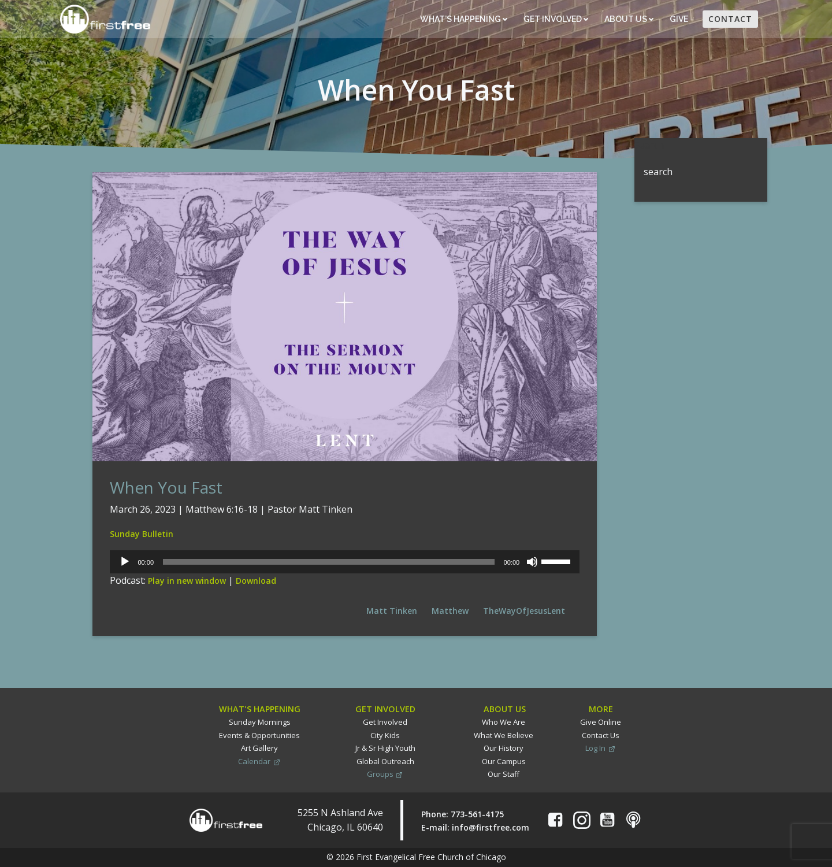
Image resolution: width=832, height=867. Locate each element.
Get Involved (555, 19)
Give (680, 19)
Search (649, 145)
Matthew (450, 610)
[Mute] (532, 562)
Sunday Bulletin (141, 533)
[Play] (125, 562)
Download (256, 580)
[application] (345, 561)
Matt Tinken (391, 610)
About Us (628, 19)
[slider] (329, 562)
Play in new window (187, 580)
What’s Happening (463, 19)
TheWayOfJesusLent (524, 610)
